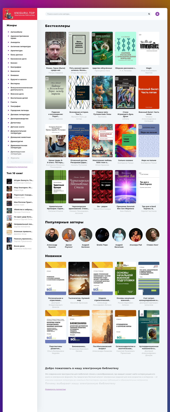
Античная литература (21, 46)
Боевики (15, 75)
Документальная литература (18, 132)
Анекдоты (15, 42)
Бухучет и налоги (19, 79)
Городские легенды (20, 110)
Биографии (16, 67)
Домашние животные (21, 137)
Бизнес (14, 63)
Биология (15, 71)
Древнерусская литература (18, 153)
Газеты (14, 102)
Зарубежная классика (21, 162)
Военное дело (17, 94)
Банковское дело (19, 59)
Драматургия (17, 141)
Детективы (16, 123)
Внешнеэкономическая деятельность (22, 89)
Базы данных (17, 55)
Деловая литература (20, 114)
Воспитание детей (19, 98)
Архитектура (16, 50)
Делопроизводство (19, 118)
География (15, 106)
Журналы (15, 158)
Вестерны (15, 83)
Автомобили (16, 32)
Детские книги (17, 127)
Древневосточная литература (19, 146)
